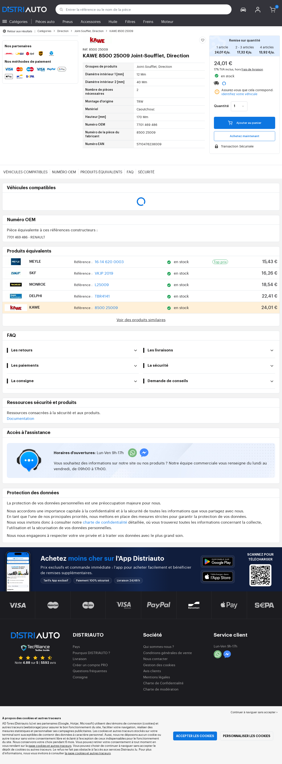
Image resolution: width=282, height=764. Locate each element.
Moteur (167, 21)
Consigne (80, 677)
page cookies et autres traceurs (49, 745)
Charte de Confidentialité (163, 683)
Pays (76, 646)
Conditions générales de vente (167, 652)
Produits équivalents (101, 171)
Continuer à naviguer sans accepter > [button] (254, 712)
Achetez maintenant (244, 136)
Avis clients (152, 670)
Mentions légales (156, 677)
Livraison (80, 658)
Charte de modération (160, 689)
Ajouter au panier (244, 123)
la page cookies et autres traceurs (88, 753)
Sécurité (146, 171)
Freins (148, 21)
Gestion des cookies (159, 664)
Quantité (221, 106)
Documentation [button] (20, 418)
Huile (113, 21)
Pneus (68, 21)
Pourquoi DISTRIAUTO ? (91, 652)
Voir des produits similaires (141, 319)
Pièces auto (45, 21)
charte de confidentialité (105, 521)
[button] (243, 9)
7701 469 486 (26, 237)
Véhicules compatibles (25, 171)
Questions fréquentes (90, 670)
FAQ (130, 171)
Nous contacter (155, 658)
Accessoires (91, 21)
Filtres (130, 21)
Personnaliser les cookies (246, 736)
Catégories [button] (18, 21)
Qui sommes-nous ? (158, 646)
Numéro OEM (64, 171)
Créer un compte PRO (90, 664)
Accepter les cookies (195, 736)
